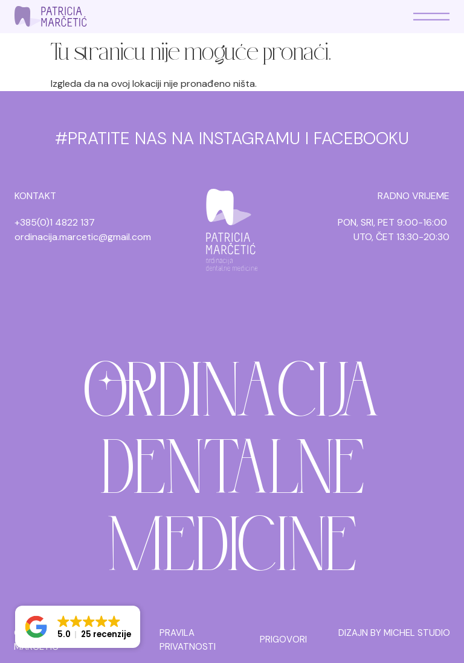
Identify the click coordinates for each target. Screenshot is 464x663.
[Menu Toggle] (431, 17)
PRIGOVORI (283, 639)
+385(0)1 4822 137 (54, 222)
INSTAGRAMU (249, 138)
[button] (77, 627)
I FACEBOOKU (357, 138)
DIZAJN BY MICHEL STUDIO (394, 633)
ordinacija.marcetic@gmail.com (82, 236)
